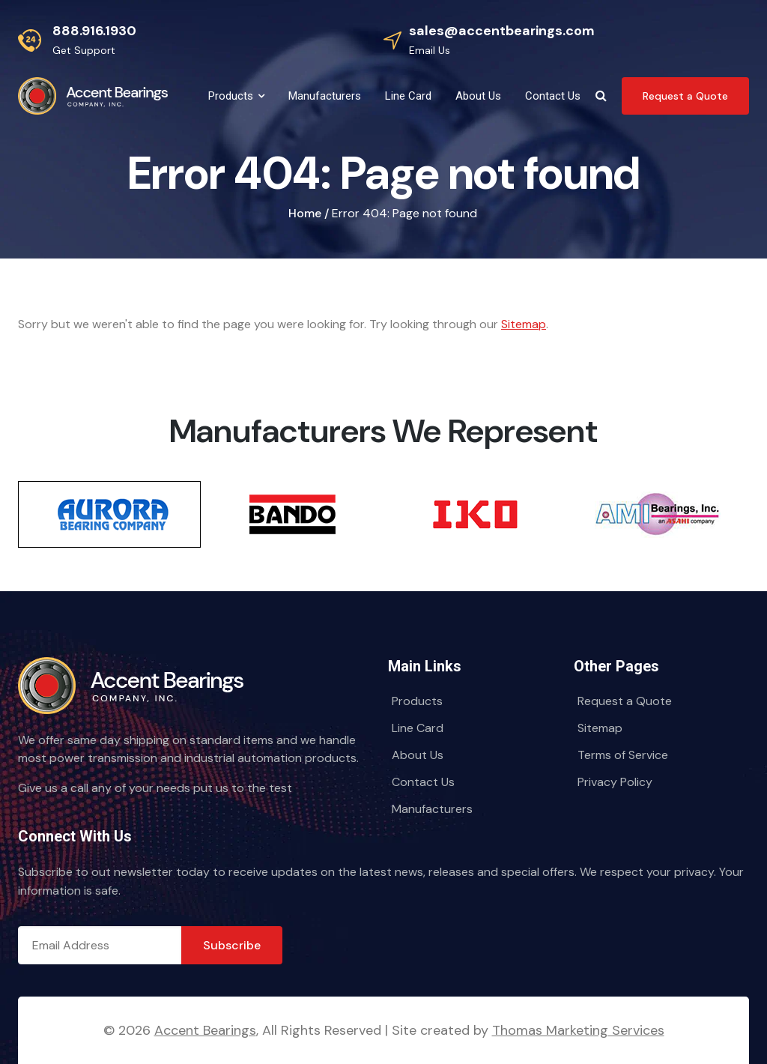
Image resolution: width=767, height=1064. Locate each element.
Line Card (417, 728)
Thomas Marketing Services (578, 1030)
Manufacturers (432, 809)
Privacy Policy (614, 782)
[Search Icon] (601, 96)
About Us (417, 755)
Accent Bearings (205, 1030)
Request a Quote (624, 701)
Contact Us (423, 782)
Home (304, 213)
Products (417, 701)
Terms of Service (622, 755)
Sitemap (523, 324)
